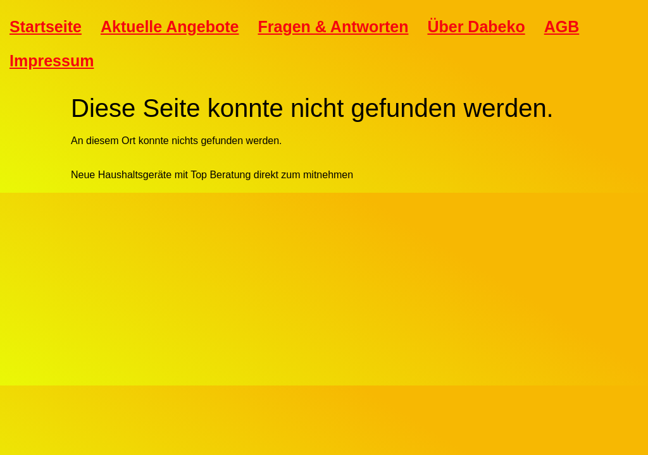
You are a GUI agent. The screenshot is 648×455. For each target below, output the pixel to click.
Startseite (45, 26)
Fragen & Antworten (333, 26)
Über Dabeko (476, 26)
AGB (562, 26)
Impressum (51, 61)
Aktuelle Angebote (170, 26)
